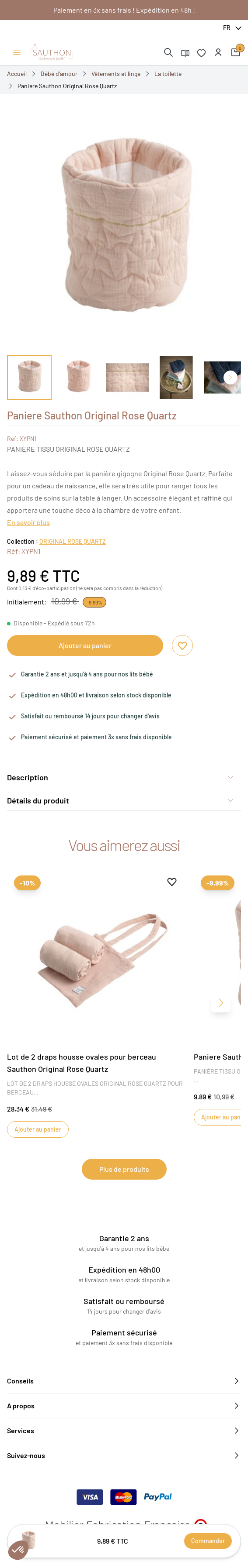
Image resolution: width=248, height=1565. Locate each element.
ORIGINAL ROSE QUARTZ (72, 541)
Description (120, 777)
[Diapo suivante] (231, 377)
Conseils (124, 1380)
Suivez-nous (124, 1455)
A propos (124, 1405)
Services (124, 1430)
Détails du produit (120, 800)
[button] (218, 52)
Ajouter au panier (85, 645)
